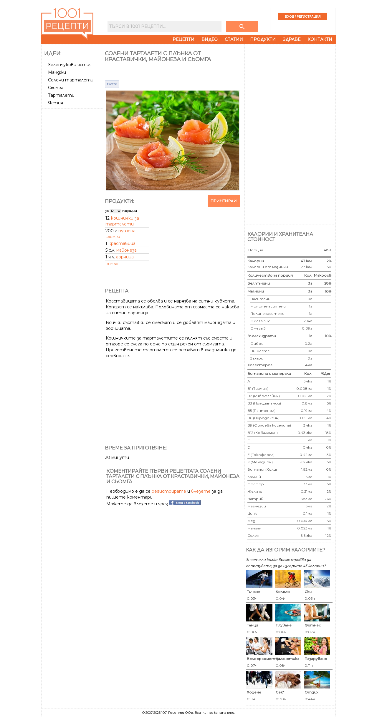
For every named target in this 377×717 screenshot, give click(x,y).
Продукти (263, 39)
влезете (201, 491)
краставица (121, 243)
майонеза (126, 250)
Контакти (319, 39)
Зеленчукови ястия (70, 64)
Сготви (112, 84)
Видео (209, 39)
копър (111, 263)
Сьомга (55, 87)
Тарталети (61, 95)
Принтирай (224, 200)
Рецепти (183, 39)
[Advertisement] (72, 199)
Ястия (55, 103)
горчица (125, 257)
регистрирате (169, 491)
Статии (234, 39)
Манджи (57, 72)
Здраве (291, 39)
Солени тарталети (70, 80)
